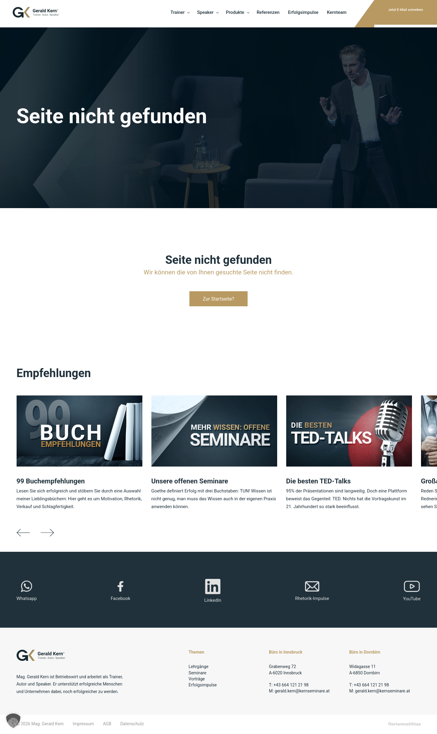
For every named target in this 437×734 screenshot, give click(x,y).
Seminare (197, 673)
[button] (13, 720)
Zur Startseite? (218, 299)
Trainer (149, 13)
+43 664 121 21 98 (291, 685)
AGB (107, 724)
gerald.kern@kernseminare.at (302, 691)
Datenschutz (132, 724)
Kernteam (308, 13)
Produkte (207, 13)
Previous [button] (24, 533)
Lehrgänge (198, 667)
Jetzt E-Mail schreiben (394, 14)
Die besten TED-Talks (321, 481)
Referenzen (239, 13)
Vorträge (196, 679)
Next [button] (50, 533)
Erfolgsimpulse (275, 13)
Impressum (83, 724)
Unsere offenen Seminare (192, 481)
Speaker (177, 13)
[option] (84, 453)
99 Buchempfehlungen (53, 481)
